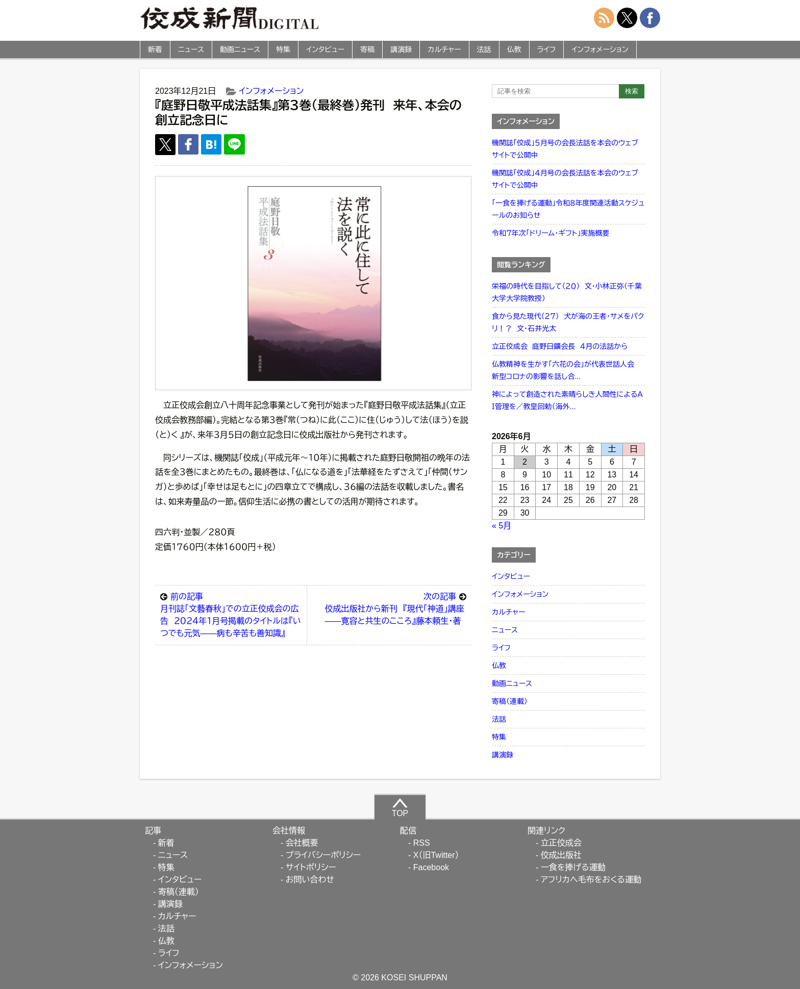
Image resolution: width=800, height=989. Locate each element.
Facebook (431, 867)
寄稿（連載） (510, 701)
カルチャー (444, 49)
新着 (155, 49)
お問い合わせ (310, 879)
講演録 (401, 49)
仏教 (514, 49)
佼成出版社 (561, 855)
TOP (400, 807)
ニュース (191, 49)
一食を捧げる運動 (573, 867)
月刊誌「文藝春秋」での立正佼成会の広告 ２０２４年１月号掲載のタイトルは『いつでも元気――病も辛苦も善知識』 (231, 614)
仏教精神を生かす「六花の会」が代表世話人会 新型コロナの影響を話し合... (565, 370)
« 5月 (501, 525)
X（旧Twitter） (436, 855)
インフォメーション (599, 49)
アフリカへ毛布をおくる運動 (591, 879)
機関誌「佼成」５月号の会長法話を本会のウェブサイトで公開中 (565, 149)
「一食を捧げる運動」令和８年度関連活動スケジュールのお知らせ (568, 209)
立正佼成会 (561, 843)
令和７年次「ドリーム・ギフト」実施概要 (550, 233)
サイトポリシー (311, 867)
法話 (484, 49)
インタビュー (325, 49)
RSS (421, 843)
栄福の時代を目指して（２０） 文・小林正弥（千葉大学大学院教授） (567, 292)
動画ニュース (240, 49)
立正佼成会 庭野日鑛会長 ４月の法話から (560, 346)
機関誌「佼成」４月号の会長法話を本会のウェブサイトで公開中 (565, 179)
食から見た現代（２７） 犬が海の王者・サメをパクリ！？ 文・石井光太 (568, 322)
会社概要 (302, 843)
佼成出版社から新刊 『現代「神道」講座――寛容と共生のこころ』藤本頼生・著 (395, 608)
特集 (283, 49)
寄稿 (367, 49)
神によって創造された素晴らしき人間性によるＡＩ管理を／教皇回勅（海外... (567, 400)
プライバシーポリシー (323, 855)
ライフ (546, 49)
